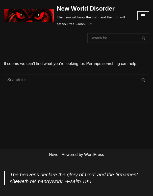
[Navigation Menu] (143, 15)
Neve (53, 154)
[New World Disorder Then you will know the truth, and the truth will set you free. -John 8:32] (67, 15)
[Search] (112, 38)
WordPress (94, 154)
